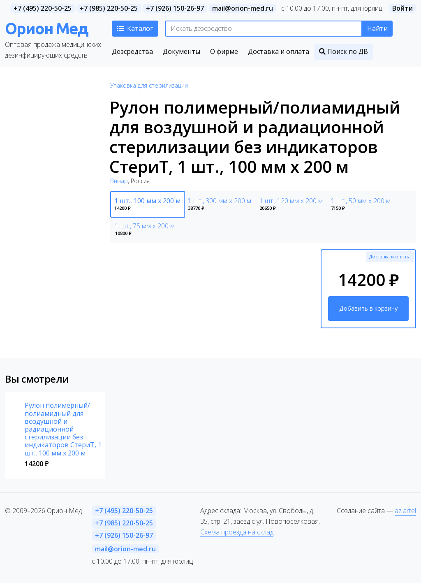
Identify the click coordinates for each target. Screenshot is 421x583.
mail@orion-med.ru (242, 8)
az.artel (405, 510)
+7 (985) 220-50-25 (109, 8)
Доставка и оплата (390, 256)
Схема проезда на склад (236, 532)
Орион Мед (46, 28)
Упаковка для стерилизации (149, 85)
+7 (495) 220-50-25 (43, 8)
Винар (119, 181)
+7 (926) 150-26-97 (175, 8)
